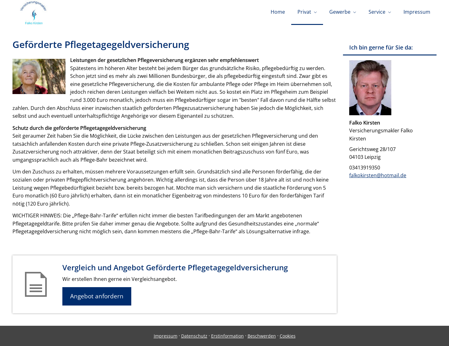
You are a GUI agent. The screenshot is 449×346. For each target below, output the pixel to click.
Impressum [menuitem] (416, 11)
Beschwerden (262, 336)
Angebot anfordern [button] (96, 296)
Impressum (165, 336)
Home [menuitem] (278, 11)
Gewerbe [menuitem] (339, 11)
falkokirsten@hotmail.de (377, 175)
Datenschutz (194, 336)
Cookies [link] (288, 336)
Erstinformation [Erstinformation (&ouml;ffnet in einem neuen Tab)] (227, 336)
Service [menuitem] (377, 11)
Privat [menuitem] (304, 11)
